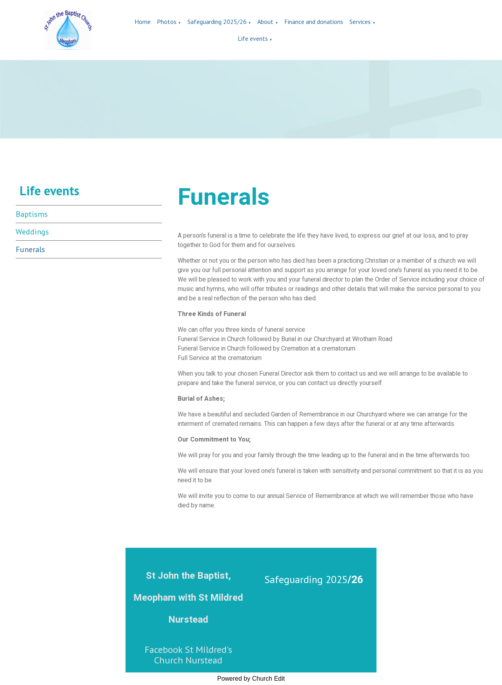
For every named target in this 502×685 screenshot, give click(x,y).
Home (143, 21)
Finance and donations (313, 21)
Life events (253, 38)
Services (360, 21)
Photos (166, 21)
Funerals (30, 249)
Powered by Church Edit (251, 678)
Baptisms (32, 214)
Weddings (32, 232)
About (265, 21)
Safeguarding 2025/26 (217, 21)
